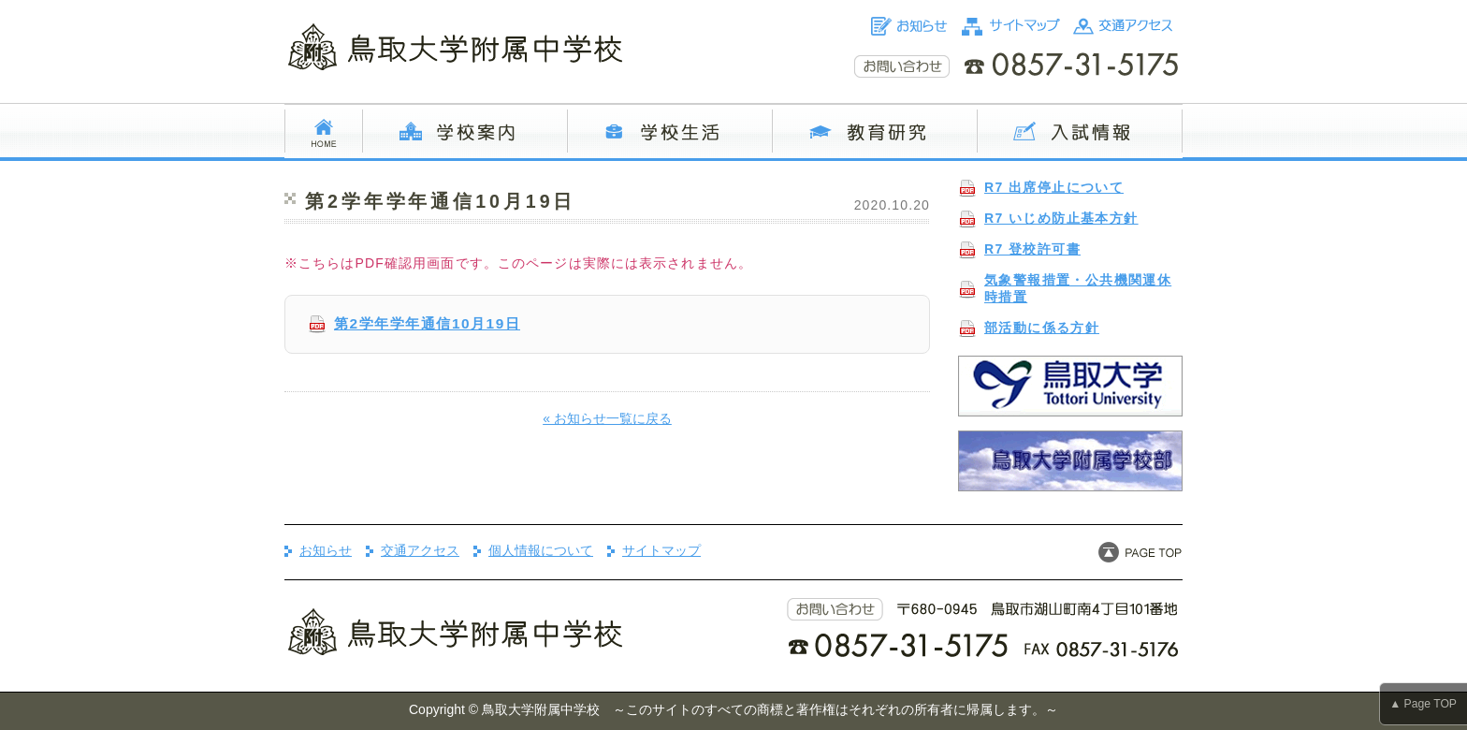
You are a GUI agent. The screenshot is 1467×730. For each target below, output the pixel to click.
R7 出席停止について (1054, 187)
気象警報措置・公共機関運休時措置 (1077, 288)
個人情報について (540, 550)
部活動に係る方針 (1041, 327)
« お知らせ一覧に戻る (607, 418)
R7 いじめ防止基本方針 (1061, 218)
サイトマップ (661, 550)
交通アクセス (420, 550)
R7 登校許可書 (1032, 248)
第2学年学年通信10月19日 (427, 323)
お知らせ (325, 550)
